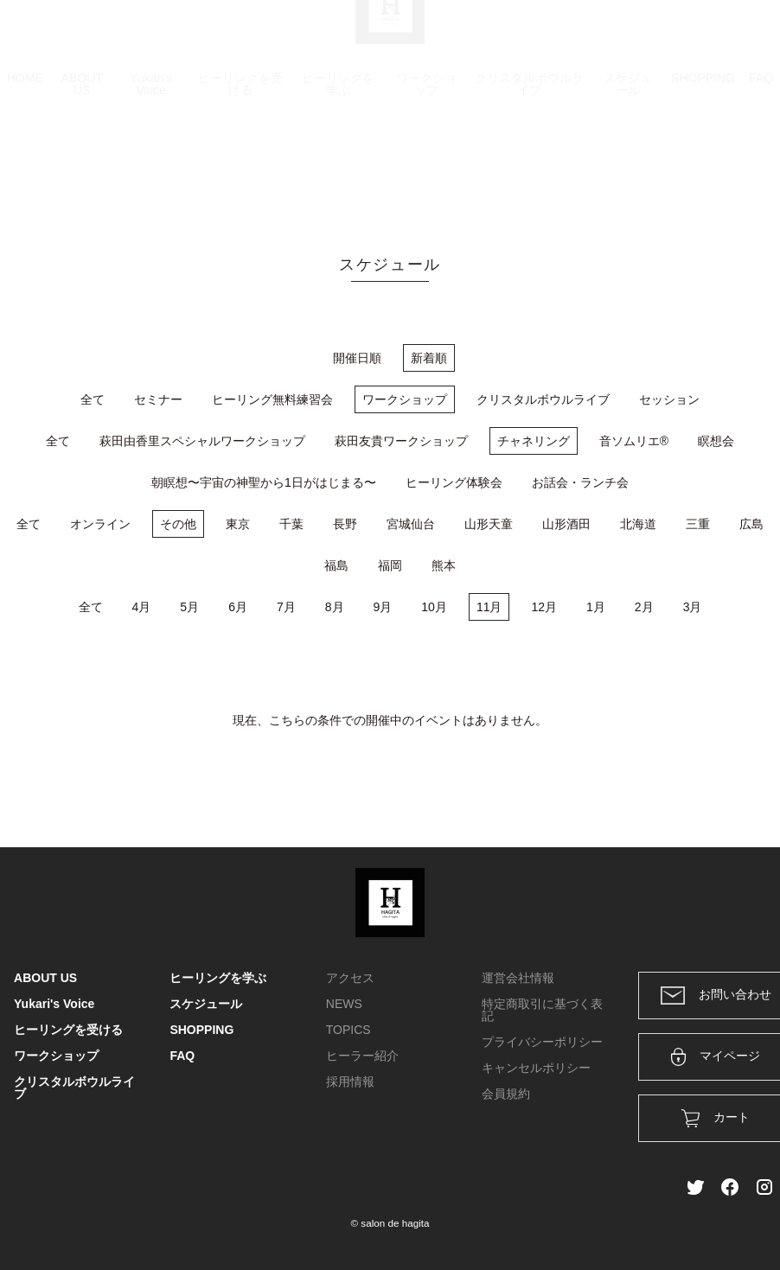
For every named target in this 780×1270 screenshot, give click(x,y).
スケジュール (628, 166)
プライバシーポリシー (542, 1042)
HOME (25, 160)
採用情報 (350, 1081)
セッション (669, 399)
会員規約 (506, 1094)
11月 (489, 607)
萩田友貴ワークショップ (401, 441)
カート (578, 36)
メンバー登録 (736, 36)
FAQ (761, 160)
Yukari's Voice (151, 166)
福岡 (390, 565)
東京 (238, 524)
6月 (237, 607)
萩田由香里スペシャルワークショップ (202, 441)
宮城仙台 (411, 524)
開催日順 (357, 358)
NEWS (344, 1004)
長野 (345, 524)
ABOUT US (82, 166)
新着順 (429, 358)
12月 (544, 607)
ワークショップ (426, 166)
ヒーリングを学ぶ (338, 166)
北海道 (638, 524)
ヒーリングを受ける (240, 166)
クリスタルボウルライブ (529, 166)
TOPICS (348, 1030)
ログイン (648, 36)
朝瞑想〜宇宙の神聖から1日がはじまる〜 (263, 482)
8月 (334, 607)
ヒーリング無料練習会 (272, 399)
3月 (692, 607)
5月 (189, 607)
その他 (178, 524)
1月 (595, 607)
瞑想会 (716, 441)
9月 (383, 607)
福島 (336, 565)
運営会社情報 (518, 978)
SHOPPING (703, 160)
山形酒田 (566, 524)
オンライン (100, 524)
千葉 (291, 524)
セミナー (158, 399)
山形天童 (488, 524)
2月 (644, 607)
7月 (286, 607)
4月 (141, 607)
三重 (698, 524)
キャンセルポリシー (536, 1068)
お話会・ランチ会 (580, 482)
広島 (751, 524)
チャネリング (533, 441)
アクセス (350, 978)
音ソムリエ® (633, 441)
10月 (434, 607)
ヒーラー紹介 (362, 1056)
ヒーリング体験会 (454, 482)
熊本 (444, 565)
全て (92, 399)
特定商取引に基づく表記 (542, 1010)
